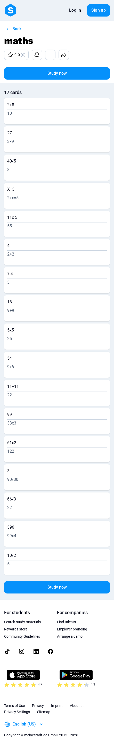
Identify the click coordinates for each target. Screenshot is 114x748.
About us (77, 706)
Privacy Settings (17, 712)
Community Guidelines (22, 636)
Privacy (38, 706)
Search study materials (22, 622)
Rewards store (15, 629)
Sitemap (43, 712)
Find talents (66, 622)
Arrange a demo (70, 636)
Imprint (57, 706)
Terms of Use (14, 706)
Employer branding (72, 629)
